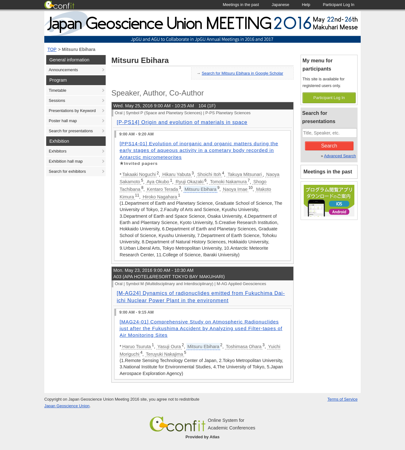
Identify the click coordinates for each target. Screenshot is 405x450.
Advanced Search (340, 155)
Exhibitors (57, 151)
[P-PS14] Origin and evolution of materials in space (182, 122)
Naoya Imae (235, 189)
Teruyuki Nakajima (164, 354)
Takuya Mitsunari (244, 174)
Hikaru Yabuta (176, 174)
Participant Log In (329, 97)
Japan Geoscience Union (67, 405)
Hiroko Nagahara (160, 196)
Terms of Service (342, 399)
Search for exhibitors (67, 171)
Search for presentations (71, 130)
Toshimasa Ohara (244, 346)
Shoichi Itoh (209, 174)
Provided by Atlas (202, 436)
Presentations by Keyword (72, 110)
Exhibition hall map (66, 161)
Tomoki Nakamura (228, 181)
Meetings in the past (327, 171)
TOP (52, 49)
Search (329, 145)
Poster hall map (63, 120)
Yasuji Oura (169, 346)
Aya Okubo (157, 181)
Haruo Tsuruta (136, 346)
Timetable (57, 90)
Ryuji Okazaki (189, 181)
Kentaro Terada (162, 189)
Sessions (57, 100)
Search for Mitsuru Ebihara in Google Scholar (243, 73)
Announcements (63, 69)
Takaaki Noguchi (139, 174)
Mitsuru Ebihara (79, 49)
